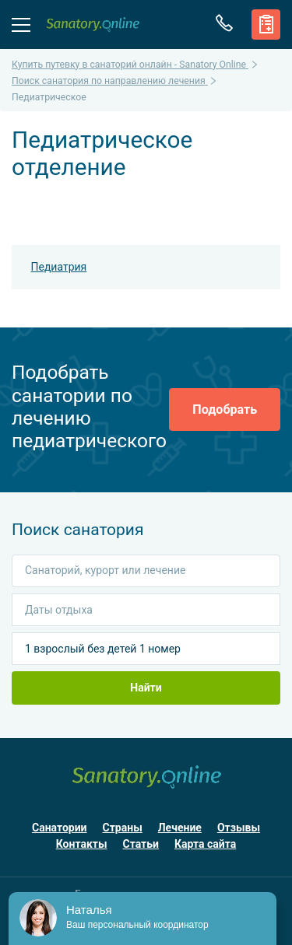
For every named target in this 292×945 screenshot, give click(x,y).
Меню (21, 24)
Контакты (81, 844)
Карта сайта (205, 844)
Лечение (180, 827)
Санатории (59, 827)
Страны (122, 827)
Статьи (141, 844)
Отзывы (238, 827)
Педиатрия (59, 267)
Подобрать (224, 409)
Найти (145, 687)
